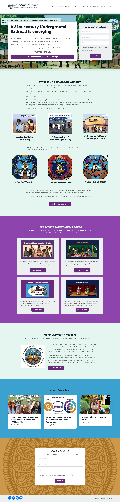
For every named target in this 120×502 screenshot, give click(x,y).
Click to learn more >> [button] (60, 204)
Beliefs (60, 6)
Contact (96, 6)
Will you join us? (42, 51)
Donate (89, 6)
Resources (81, 6)
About (54, 6)
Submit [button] (95, 56)
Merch (103, 6)
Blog (74, 6)
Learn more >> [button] (37, 270)
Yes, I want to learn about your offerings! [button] (42, 57)
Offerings (68, 6)
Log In (109, 6)
